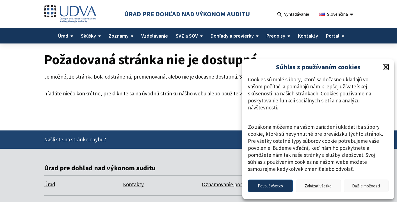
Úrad (49, 184)
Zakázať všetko (318, 186)
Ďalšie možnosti (366, 186)
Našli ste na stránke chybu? (75, 139)
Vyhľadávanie (293, 14)
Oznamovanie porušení (228, 184)
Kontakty (133, 184)
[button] (386, 67)
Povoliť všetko (270, 186)
